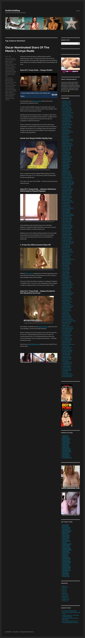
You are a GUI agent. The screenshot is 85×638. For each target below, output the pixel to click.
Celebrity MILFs (65, 165)
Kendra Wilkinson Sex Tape (68, 259)
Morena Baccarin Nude (67, 299)
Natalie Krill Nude (66, 300)
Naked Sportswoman (34, 344)
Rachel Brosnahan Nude (67, 319)
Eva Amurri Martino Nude (68, 202)
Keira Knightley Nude (67, 255)
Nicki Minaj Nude (66, 303)
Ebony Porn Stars (66, 546)
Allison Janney (29, 273)
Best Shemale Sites (66, 527)
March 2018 (64, 593)
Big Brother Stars (66, 136)
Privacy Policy (16, 631)
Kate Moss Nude (65, 253)
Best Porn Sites (65, 526)
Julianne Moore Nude (67, 250)
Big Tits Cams (65, 533)
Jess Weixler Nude (66, 244)
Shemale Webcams (66, 567)
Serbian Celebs (8, 95)
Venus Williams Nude (67, 373)
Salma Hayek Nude (66, 334)
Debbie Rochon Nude (67, 192)
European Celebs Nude (10, 67)
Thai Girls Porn (65, 573)
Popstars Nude (65, 453)
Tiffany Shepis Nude (66, 359)
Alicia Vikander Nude (66, 104)
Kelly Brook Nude (66, 256)
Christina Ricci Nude (66, 180)
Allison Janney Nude (10, 58)
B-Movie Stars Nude (66, 127)
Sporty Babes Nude (66, 570)
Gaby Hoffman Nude (66, 217)
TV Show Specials (66, 365)
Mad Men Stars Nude (66, 282)
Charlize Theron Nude (67, 175)
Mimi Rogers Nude (66, 297)
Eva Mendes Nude (66, 205)
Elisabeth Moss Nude (67, 196)
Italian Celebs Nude (66, 230)
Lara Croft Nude (65, 266)
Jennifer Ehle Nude (66, 240)
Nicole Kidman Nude (66, 304)
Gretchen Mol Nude (66, 224)
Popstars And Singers (67, 318)
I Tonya (6, 86)
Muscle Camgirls (66, 560)
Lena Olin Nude (65, 271)
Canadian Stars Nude (66, 543)
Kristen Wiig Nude (66, 262)
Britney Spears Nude (66, 148)
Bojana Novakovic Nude (67, 140)
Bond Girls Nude (66, 142)
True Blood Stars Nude (67, 363)
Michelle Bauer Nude (66, 291)
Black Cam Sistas (66, 535)
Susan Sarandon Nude (67, 350)
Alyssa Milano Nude (66, 108)
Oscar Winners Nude (66, 310)
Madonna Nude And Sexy (67, 284)
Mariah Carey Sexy (66, 288)
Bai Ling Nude (65, 129)
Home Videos (13, 85)
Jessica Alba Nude (66, 246)
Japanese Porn (65, 554)
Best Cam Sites (65, 524)
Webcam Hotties (66, 576)
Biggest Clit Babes (66, 532)
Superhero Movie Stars (67, 347)
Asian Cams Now (66, 529)
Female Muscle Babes (67, 549)
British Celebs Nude (66, 146)
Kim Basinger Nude (66, 260)
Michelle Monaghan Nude (68, 293)
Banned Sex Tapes (66, 438)
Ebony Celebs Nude (66, 195)
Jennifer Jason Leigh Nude (68, 241)
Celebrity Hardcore (66, 164)
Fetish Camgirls (65, 551)
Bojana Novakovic (43, 326)
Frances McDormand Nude (68, 215)
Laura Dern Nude (66, 269)
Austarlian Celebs (9, 79)
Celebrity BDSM (65, 155)
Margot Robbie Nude (66, 285)
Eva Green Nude (65, 203)
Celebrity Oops (12, 64)
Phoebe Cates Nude (66, 315)
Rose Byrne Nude (66, 332)
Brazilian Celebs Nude (67, 143)
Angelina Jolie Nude (66, 114)
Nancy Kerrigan (12, 91)
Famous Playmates (66, 209)
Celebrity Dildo (65, 162)
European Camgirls (66, 548)
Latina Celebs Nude (66, 450)
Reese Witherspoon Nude (67, 328)
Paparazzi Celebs (12, 71)
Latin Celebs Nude (66, 268)
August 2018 (65, 587)
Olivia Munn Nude (66, 309)
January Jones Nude (66, 233)
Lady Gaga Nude (65, 265)
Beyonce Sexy (65, 134)
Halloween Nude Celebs (67, 227)
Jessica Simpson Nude (67, 249)
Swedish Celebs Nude (67, 351)
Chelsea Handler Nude (67, 177)
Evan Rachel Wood (66, 206)
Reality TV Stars (65, 325)
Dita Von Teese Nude (66, 193)
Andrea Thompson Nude (67, 112)
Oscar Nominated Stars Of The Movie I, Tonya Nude (27, 49)
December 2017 (65, 598)
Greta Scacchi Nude (66, 222)
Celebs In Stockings (66, 174)
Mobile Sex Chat (65, 557)
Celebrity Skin (65, 435)
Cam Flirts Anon (65, 538)
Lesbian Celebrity (66, 272)
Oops (10, 93)
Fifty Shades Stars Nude (67, 214)
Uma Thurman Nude (66, 366)
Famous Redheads (66, 211)
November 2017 (65, 599)
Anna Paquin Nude (66, 118)
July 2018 (64, 589)
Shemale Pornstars (66, 565)
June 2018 (64, 590)
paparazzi (13, 93)
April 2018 (64, 592)
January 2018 (65, 596)
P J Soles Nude (65, 312)
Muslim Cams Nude (66, 561)
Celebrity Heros (65, 447)
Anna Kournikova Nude (67, 115)
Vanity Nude (65, 372)
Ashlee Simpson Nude (67, 121)
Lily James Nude (65, 275)
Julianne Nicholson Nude (67, 252)
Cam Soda (64, 542)
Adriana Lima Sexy (66, 102)
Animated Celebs (66, 441)
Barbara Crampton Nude (67, 132)
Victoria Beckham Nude (67, 375)
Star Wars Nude (65, 345)
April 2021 (64, 586)
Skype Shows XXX (66, 568)
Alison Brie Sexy (65, 105)
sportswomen (8, 98)
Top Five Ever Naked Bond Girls (69, 610)
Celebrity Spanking (66, 173)
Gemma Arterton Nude (67, 218)
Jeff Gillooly (11, 86)
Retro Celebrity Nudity (67, 329)
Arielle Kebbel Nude (66, 120)
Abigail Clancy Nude (66, 101)
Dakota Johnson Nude (67, 190)
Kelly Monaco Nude (66, 258)
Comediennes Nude (66, 186)
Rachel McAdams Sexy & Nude (69, 321)
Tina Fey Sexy (65, 360)
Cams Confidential (66, 541)
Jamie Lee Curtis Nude (67, 231)
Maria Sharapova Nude (67, 287)
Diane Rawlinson (9, 82)
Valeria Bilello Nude (66, 370)
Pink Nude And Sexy (66, 316)
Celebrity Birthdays (66, 158)
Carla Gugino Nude (66, 152)
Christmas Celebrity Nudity (68, 183)
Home (78, 10)
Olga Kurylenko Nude (67, 307)
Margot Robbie (37, 101)
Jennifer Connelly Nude (67, 238)
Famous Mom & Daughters (68, 208)
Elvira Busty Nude (66, 199)
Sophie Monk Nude (66, 343)
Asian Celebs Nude (66, 123)
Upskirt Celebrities (66, 367)
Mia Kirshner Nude (66, 290)
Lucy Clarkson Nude (66, 281)
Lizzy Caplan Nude (66, 280)
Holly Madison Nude (66, 228)
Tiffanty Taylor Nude (66, 357)
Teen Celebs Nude (66, 354)
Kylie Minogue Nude (66, 263)
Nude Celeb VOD (65, 440)
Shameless (10, 96)
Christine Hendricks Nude (68, 181)
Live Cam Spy (65, 555)
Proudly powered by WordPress (27, 631)
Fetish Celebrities (66, 212)
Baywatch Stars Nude (67, 530)
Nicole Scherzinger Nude (67, 306)
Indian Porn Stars (66, 552)
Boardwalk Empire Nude (67, 139)
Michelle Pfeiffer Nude (67, 294)
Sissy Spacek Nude (66, 341)
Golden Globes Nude (66, 221)
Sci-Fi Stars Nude (66, 337)
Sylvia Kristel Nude (66, 353)
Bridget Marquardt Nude (67, 145)
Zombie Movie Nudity (67, 376)
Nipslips (7, 92)
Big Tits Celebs (65, 137)
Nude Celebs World (66, 563)
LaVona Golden (8, 89)
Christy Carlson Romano (67, 184)
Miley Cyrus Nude (66, 296)
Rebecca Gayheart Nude (67, 326)
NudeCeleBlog (12, 10)
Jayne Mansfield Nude (67, 234)
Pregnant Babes (65, 564)
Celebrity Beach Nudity (67, 156)
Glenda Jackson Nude (67, 219)
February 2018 (65, 595)
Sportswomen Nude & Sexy (68, 344)
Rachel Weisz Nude (66, 323)
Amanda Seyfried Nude (67, 110)
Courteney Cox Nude (66, 187)
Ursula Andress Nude (67, 369)
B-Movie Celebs (65, 446)
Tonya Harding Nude (66, 362)
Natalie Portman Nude (67, 301)
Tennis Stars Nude (66, 356)
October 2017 (65, 600)
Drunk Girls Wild (66, 545)
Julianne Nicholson (9, 88)
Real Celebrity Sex (66, 454)
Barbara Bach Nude (66, 130)
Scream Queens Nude (67, 338)
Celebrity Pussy (65, 170)
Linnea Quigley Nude (66, 277)
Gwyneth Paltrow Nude (67, 225)
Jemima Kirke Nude (66, 236)
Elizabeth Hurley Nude (67, 197)
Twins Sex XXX (65, 574)
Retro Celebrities (66, 456)
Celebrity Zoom (65, 437)
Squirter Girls (65, 571)
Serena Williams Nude (67, 340)
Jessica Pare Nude (66, 247)
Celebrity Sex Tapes (9, 65)
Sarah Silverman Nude (67, 335)
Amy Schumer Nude (66, 111)
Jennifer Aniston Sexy (67, 237)
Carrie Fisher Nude (66, 153)
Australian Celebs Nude (10, 59)
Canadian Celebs (65, 151)
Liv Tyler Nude (65, 278)
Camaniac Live (65, 539)
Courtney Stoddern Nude (67, 189)
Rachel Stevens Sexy (66, 322)
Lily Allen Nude (65, 274)
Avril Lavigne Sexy (66, 126)
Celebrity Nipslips (66, 167)
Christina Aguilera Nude (67, 178)
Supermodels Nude (66, 348)
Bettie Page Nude (66, 133)
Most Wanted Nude (66, 558)
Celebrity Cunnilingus (67, 161)
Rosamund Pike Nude (67, 331)
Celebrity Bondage (66, 159)
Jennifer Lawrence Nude (67, 243)
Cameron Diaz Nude (66, 149)
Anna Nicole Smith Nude (67, 117)
